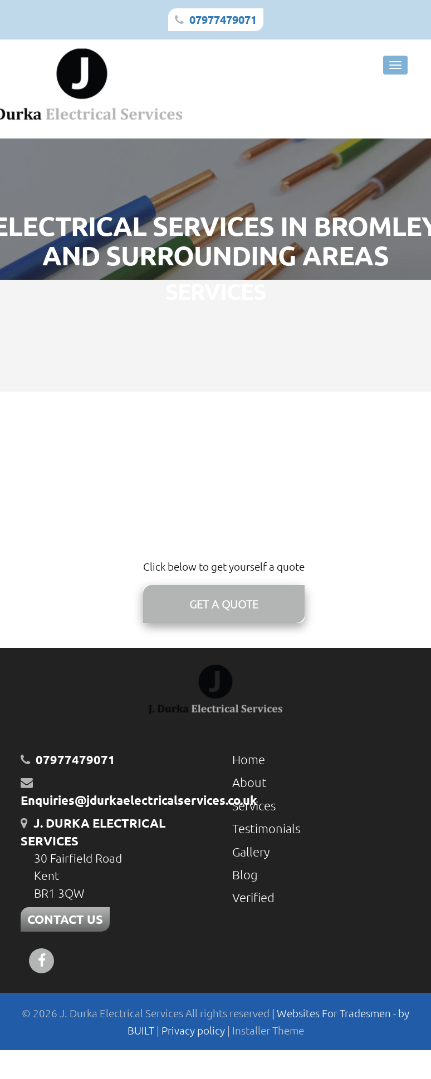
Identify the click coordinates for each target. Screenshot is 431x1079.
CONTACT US (65, 919)
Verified (253, 897)
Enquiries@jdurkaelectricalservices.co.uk (139, 800)
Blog (245, 874)
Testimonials (266, 828)
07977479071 (223, 19)
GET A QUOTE (223, 604)
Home (248, 759)
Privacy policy (194, 1030)
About (249, 782)
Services (254, 805)
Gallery (251, 851)
